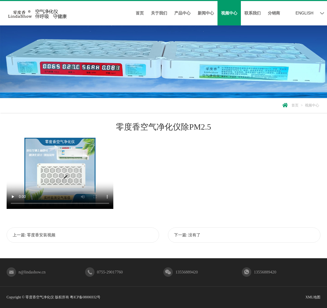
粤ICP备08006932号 (85, 297)
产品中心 (182, 13)
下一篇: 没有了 (187, 235)
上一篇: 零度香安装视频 (34, 235)
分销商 (274, 13)
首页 (140, 13)
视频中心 (229, 13)
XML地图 (312, 297)
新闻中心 (206, 13)
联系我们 (252, 13)
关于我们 (159, 13)
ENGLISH (304, 13)
